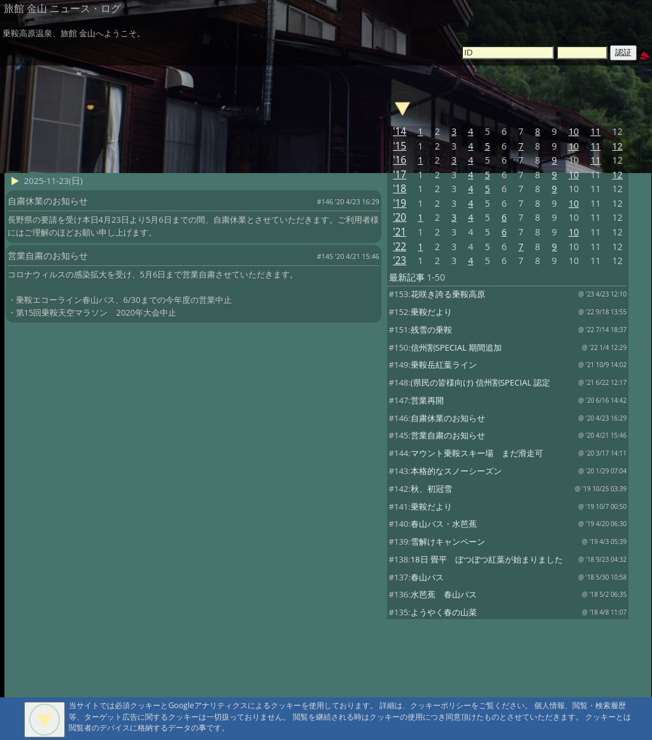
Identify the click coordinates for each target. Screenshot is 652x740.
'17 (399, 174)
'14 (399, 131)
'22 (399, 246)
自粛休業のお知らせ (448, 418)
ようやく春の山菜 (444, 612)
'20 (399, 217)
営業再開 (427, 400)
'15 (399, 146)
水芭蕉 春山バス (444, 594)
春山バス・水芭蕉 (444, 523)
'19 (399, 203)
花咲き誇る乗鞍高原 (448, 294)
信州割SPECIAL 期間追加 (456, 347)
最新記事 (407, 277)
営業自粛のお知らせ (448, 435)
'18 (399, 188)
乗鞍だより (431, 312)
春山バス (427, 577)
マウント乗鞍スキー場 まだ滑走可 (477, 453)
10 (574, 131)
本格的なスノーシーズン (456, 471)
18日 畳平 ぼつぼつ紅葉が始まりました (487, 559)
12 (618, 146)
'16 (399, 160)
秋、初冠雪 (431, 488)
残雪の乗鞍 (431, 329)
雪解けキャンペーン (448, 541)
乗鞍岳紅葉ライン (444, 364)
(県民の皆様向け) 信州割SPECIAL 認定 (480, 382)
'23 (399, 260)
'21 (399, 232)
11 (595, 131)
